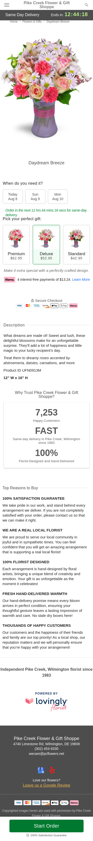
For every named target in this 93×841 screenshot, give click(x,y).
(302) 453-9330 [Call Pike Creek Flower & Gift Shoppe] (47, 749)
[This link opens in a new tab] (46, 701)
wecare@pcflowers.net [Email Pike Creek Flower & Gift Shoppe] (46, 754)
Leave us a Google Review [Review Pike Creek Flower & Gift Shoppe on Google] (46, 785)
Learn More (81, 279)
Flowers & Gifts (32, 21)
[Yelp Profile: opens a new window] (52, 770)
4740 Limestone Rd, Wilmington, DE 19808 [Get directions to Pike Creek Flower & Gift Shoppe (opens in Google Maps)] (46, 744)
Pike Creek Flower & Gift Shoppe (47, 5)
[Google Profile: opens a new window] (41, 770)
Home (14, 21)
